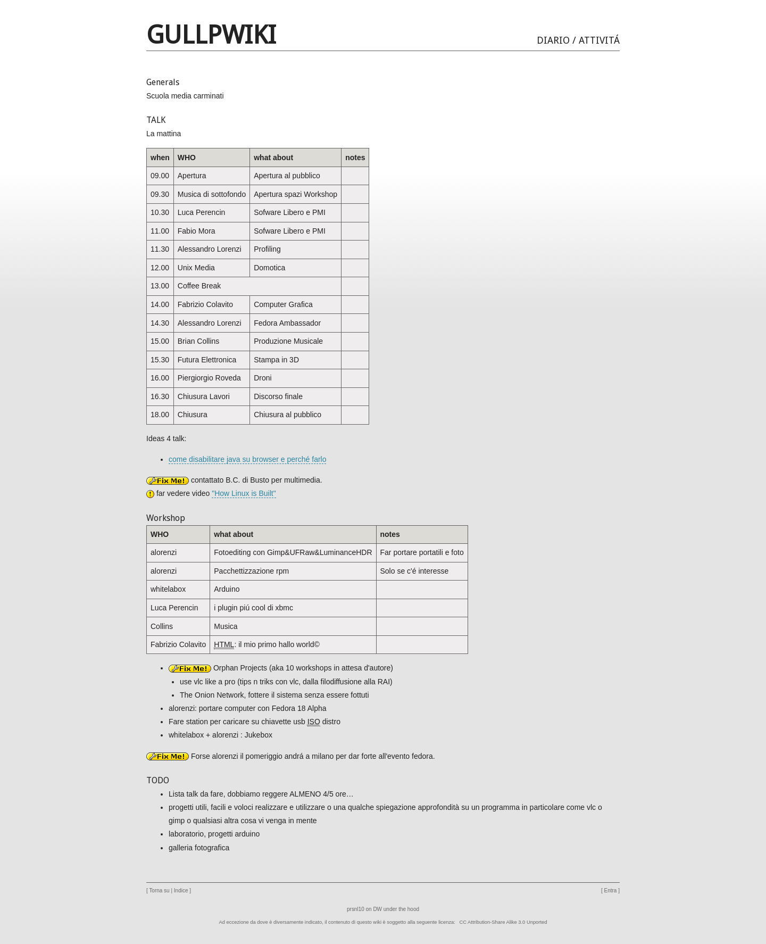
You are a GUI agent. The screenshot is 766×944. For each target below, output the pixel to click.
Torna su (159, 890)
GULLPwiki (211, 35)
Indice (181, 890)
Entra (610, 890)
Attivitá (599, 40)
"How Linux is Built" (244, 493)
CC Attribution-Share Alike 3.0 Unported (503, 922)
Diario (553, 40)
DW (377, 909)
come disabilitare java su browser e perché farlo (247, 459)
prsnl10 (355, 909)
